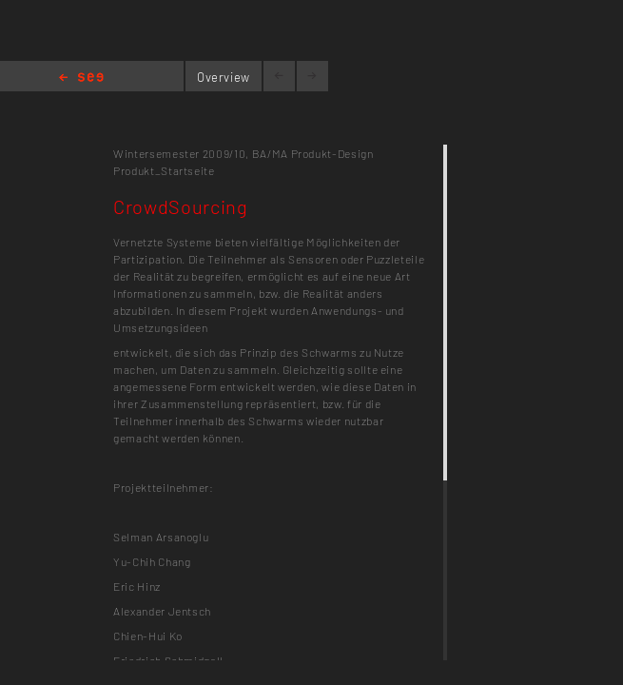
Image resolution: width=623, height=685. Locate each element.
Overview (223, 77)
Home (81, 78)
